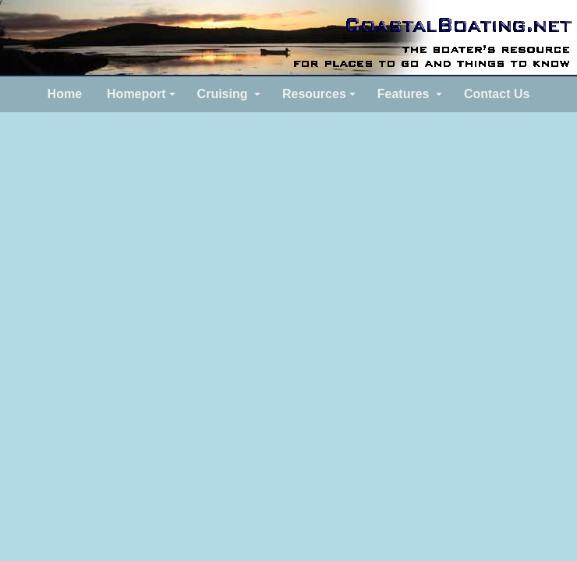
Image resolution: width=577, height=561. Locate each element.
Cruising (222, 94)
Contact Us (496, 94)
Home (65, 94)
